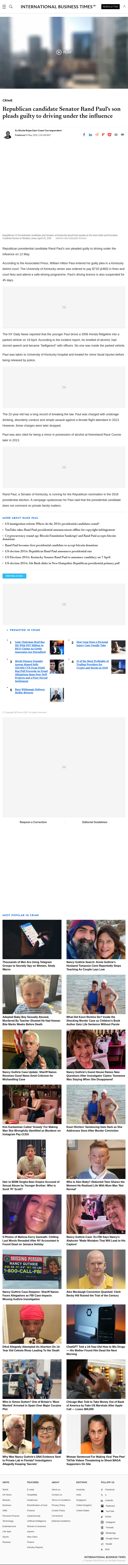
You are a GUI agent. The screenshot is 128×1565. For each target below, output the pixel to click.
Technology (8, 1521)
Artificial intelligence (36, 1521)
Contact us (57, 1494)
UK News (7, 1494)
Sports (5, 1537)
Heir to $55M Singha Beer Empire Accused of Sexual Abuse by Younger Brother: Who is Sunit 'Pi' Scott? (31, 1185)
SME (4, 1510)
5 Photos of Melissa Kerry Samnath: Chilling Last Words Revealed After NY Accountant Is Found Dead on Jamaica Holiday (30, 1241)
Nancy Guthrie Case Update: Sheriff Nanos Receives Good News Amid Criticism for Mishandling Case (29, 1076)
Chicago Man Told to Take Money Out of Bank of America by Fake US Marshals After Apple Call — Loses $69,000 (95, 1405)
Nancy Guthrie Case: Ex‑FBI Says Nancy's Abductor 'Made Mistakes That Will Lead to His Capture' (96, 1241)
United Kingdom (84, 1505)
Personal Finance (10, 1516)
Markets (6, 1500)
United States (82, 1510)
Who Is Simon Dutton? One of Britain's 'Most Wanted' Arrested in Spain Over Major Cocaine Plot (31, 1405)
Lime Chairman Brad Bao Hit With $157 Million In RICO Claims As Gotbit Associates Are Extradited (30, 647)
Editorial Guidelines (94, 822)
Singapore (81, 1500)
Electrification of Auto (37, 1505)
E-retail (30, 1489)
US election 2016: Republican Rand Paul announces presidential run (48, 551)
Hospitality (32, 1494)
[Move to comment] (123, 135)
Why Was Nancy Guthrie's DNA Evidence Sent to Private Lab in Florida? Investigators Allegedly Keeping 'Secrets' (31, 1460)
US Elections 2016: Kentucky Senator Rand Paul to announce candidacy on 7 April (57, 557)
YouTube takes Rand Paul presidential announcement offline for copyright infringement (60, 530)
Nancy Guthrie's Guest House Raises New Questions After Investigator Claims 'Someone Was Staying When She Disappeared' (95, 1076)
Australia (80, 1489)
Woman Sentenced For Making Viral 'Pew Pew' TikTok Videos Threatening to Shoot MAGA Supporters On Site (95, 1460)
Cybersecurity (33, 1516)
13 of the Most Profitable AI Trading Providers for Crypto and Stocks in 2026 (92, 664)
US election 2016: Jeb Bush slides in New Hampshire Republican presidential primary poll (62, 563)
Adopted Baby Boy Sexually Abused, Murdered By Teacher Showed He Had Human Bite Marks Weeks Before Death (31, 1021)
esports (30, 1531)
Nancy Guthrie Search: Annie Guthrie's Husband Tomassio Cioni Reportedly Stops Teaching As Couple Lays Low (93, 966)
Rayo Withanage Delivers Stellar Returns (30, 691)
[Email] (116, 135)
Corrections (57, 1516)
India (78, 1494)
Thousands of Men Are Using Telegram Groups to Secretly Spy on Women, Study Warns (28, 966)
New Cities (32, 1537)
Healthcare (32, 1500)
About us (56, 1489)
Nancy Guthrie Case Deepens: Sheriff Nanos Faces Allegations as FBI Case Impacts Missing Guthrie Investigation (30, 1295)
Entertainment (9, 1526)
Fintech (30, 1542)
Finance (31, 1510)
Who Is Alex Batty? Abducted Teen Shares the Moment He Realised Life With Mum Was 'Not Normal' (95, 1185)
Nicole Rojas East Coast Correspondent (40, 130)
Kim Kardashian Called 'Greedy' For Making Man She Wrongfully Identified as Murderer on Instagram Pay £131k (31, 1131)
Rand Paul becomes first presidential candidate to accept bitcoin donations (51, 545)
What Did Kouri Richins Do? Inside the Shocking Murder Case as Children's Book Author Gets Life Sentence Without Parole (93, 1021)
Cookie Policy (58, 1510)
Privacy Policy (58, 1505)
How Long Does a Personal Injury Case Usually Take (92, 643)
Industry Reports (35, 1547)
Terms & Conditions (61, 1500)
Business (6, 1505)
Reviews (6, 1542)
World (5, 1489)
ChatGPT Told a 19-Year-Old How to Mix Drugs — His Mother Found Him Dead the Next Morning (95, 1350)
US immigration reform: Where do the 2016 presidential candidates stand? (52, 524)
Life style (6, 1531)
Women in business (36, 1526)
